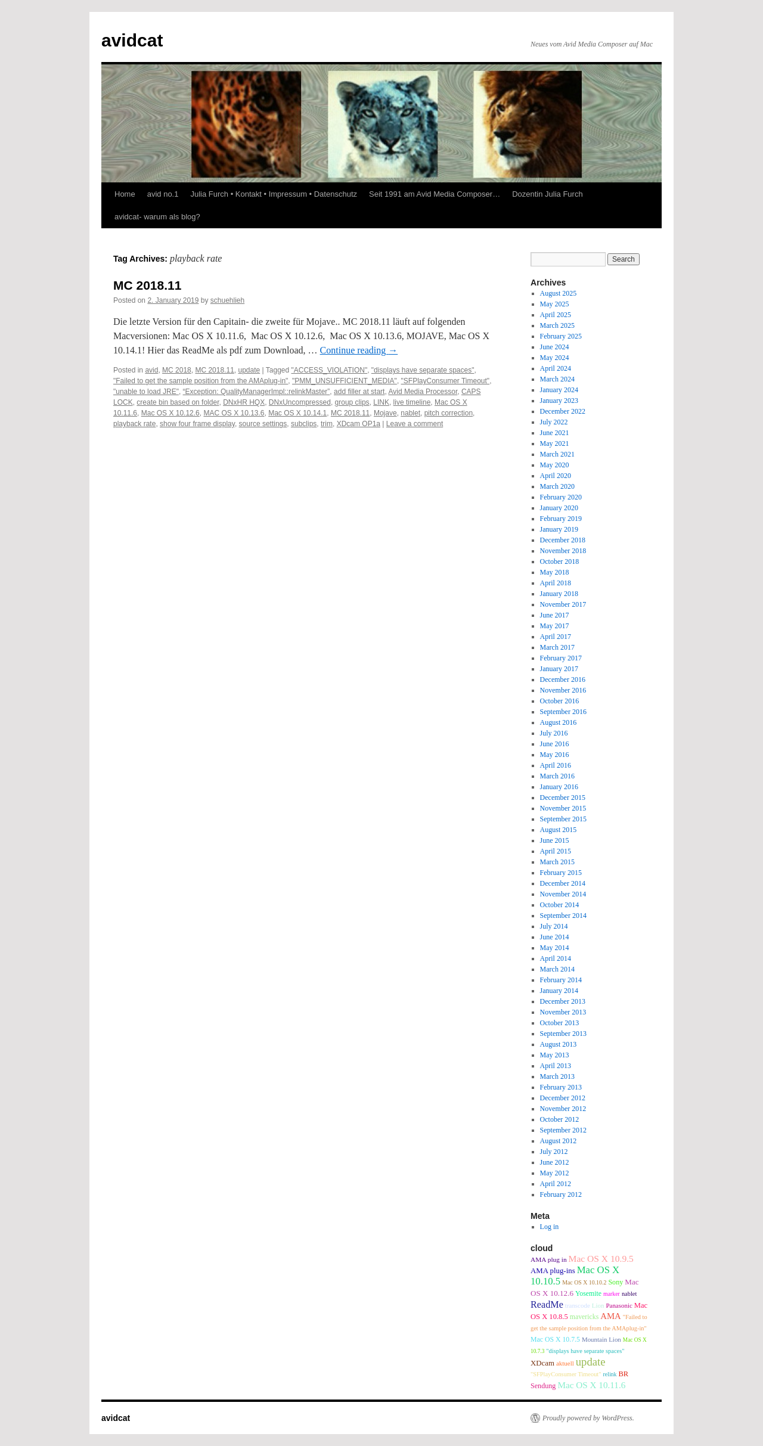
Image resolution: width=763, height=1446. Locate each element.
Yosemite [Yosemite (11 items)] (588, 1293)
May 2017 (554, 626)
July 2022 (554, 422)
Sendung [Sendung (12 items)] (543, 1386)
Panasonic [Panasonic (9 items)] (619, 1305)
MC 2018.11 (147, 285)
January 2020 (559, 508)
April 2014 (555, 958)
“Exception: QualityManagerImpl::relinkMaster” (256, 391)
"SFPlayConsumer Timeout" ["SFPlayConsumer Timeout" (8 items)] (566, 1374)
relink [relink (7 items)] (609, 1374)
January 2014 (559, 990)
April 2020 (555, 475)
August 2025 (558, 293)
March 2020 (557, 486)
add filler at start (359, 391)
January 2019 (559, 529)
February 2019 (561, 518)
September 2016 (563, 712)
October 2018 (559, 561)
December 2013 (562, 1001)
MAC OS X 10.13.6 (233, 413)
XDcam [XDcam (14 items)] (542, 1363)
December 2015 (562, 797)
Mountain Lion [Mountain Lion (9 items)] (601, 1339)
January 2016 (559, 787)
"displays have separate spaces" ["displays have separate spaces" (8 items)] (585, 1351)
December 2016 (562, 679)
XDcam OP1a (358, 424)
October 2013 (559, 1023)
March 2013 (557, 1076)
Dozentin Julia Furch (547, 194)
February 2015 (561, 872)
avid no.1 (163, 194)
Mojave (385, 413)
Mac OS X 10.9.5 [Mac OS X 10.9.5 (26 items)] (601, 1258)
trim (327, 424)
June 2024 (554, 347)
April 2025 (555, 315)
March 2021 (557, 454)
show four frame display (197, 424)
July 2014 (554, 926)
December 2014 (562, 883)
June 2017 (554, 615)
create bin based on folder (178, 402)
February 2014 (561, 980)
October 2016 (559, 701)
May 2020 (554, 465)
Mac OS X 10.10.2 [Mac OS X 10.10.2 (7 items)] (584, 1282)
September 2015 (563, 819)
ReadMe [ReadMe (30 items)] (547, 1304)
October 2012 (559, 1119)
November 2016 (563, 690)
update (249, 370)
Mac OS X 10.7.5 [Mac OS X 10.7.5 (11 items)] (555, 1339)
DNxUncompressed (300, 402)
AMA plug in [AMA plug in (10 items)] (549, 1259)
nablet (410, 413)
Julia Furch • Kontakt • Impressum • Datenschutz (273, 194)
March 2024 (557, 379)
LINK (381, 402)
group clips (352, 402)
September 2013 (563, 1033)
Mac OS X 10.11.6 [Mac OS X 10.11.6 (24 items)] (591, 1385)
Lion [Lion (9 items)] (598, 1305)
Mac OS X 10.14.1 (297, 413)
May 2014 (554, 948)
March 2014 (557, 969)
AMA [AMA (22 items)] (610, 1316)
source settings (263, 424)
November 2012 (563, 1108)
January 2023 (559, 400)
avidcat (132, 40)
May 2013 (554, 1055)
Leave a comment (414, 424)
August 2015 (558, 830)
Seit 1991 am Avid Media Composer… (434, 194)
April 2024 (555, 368)
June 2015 (554, 840)
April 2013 (555, 1066)
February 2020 (561, 497)
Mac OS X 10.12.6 (170, 413)
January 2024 (559, 390)
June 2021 (554, 433)
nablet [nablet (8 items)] (629, 1293)
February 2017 (561, 658)
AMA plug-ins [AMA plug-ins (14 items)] (553, 1271)
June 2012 (554, 1162)
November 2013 (563, 1012)
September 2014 (563, 915)
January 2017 (559, 669)
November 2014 (563, 894)
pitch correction (448, 413)
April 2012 (555, 1184)
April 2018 (555, 583)
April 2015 (555, 851)
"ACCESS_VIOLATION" (329, 370)
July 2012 (554, 1151)
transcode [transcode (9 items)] (577, 1305)
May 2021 (554, 443)
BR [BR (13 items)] (623, 1374)
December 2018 (562, 540)
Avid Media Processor (422, 391)
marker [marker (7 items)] (611, 1293)
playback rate (134, 424)
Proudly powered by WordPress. (588, 1418)
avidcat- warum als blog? (157, 216)
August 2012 (558, 1141)
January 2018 (559, 593)
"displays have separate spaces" (422, 370)
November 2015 (563, 808)
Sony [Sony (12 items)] (615, 1282)
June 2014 (554, 937)
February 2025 (561, 336)
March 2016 (557, 776)
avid (151, 370)
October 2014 (559, 905)
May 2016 (554, 754)
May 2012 (554, 1173)
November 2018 (563, 551)
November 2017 (563, 604)
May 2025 (554, 304)
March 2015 (557, 862)
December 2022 (562, 411)
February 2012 (561, 1194)
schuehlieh (227, 300)
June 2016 (554, 744)
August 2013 (558, 1044)
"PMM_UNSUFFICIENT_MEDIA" (344, 381)
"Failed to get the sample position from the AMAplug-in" (200, 381)
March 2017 (557, 647)
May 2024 (554, 357)
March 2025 (557, 325)
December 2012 (562, 1098)
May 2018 (554, 572)
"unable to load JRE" (146, 391)
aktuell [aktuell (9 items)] (565, 1363)
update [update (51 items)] (591, 1361)
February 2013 (561, 1087)
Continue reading (359, 350)
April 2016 (555, 765)
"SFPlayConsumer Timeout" (445, 381)
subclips (304, 424)
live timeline (412, 402)
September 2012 (563, 1130)
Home (124, 194)
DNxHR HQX (244, 402)
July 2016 (554, 733)
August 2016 (558, 722)
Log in (549, 1226)
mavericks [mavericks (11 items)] (584, 1316)
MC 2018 (176, 370)
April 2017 (555, 636)
